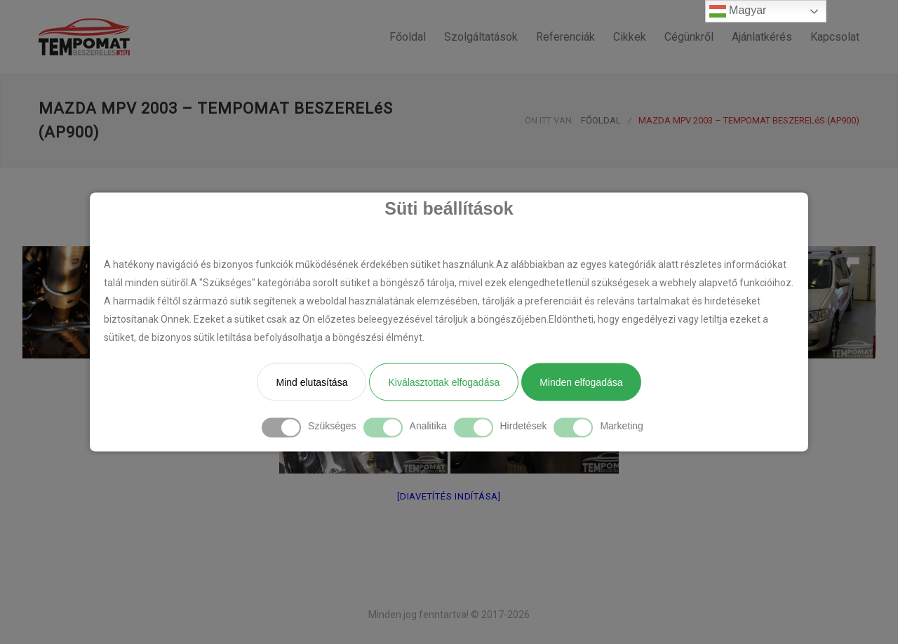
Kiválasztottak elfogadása (444, 382)
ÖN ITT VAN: (549, 120)
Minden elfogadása (581, 382)
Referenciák (565, 36)
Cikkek (629, 36)
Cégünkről (688, 36)
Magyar (738, 11)
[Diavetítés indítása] (449, 496)
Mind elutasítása (311, 382)
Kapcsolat (834, 36)
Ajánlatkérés (762, 36)
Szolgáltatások (481, 36)
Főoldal (407, 36)
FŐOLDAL (601, 120)
